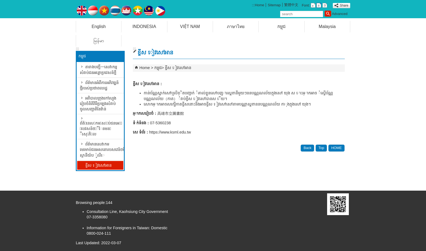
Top (321, 148)
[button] (328, 14)
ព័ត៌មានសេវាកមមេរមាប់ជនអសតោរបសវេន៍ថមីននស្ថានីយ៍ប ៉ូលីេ (101, 149)
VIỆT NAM (190, 26)
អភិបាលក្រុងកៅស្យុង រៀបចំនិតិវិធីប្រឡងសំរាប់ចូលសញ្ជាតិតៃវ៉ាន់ (98, 103)
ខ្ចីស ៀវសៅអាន (98, 165)
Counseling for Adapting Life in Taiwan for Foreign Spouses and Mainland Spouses (122, 9)
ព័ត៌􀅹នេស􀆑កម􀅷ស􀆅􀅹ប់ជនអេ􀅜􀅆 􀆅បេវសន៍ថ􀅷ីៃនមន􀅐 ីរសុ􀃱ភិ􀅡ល (101, 128)
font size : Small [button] (313, 5)
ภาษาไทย (236, 26)
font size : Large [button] (324, 5)
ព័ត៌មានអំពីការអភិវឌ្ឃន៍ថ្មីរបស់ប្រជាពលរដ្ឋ (99, 85)
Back (307, 148)
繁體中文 (291, 5)
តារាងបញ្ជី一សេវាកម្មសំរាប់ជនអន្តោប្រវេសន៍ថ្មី (98, 70)
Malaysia (327, 26)
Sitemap (274, 5)
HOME (336, 148)
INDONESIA (144, 26)
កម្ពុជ (281, 26)
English (99, 26)
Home (259, 5)
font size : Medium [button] (318, 5)
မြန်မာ (98, 40)
